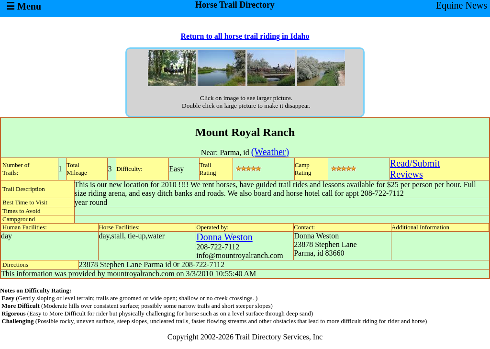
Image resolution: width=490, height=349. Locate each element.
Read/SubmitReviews (415, 169)
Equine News (461, 5)
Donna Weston (224, 237)
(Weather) (270, 151)
